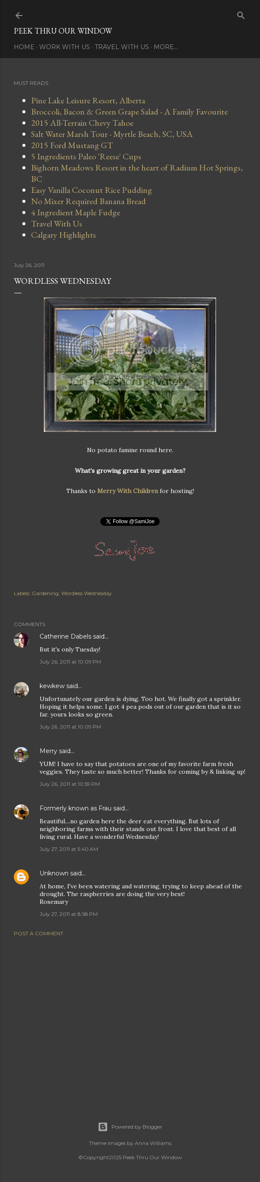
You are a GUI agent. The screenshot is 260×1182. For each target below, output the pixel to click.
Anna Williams (153, 1143)
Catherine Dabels (65, 636)
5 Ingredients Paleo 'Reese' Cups (86, 156)
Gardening (45, 593)
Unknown (54, 873)
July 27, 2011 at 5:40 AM (69, 849)
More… (166, 47)
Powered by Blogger (130, 1127)
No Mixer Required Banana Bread (88, 201)
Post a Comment (38, 933)
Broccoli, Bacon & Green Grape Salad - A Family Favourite (129, 111)
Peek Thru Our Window (63, 31)
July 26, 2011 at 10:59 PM (70, 784)
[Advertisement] (130, 1018)
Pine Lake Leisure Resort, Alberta (88, 100)
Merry (48, 751)
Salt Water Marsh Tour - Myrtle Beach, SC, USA (112, 134)
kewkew (52, 686)
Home (24, 47)
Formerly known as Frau (75, 808)
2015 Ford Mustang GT (72, 145)
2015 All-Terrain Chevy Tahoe (82, 122)
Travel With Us (122, 47)
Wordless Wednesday (86, 593)
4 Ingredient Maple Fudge (75, 212)
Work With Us (64, 47)
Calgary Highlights (63, 234)
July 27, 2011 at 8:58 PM (69, 914)
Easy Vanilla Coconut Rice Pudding (91, 189)
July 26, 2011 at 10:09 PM (70, 661)
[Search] (241, 13)
